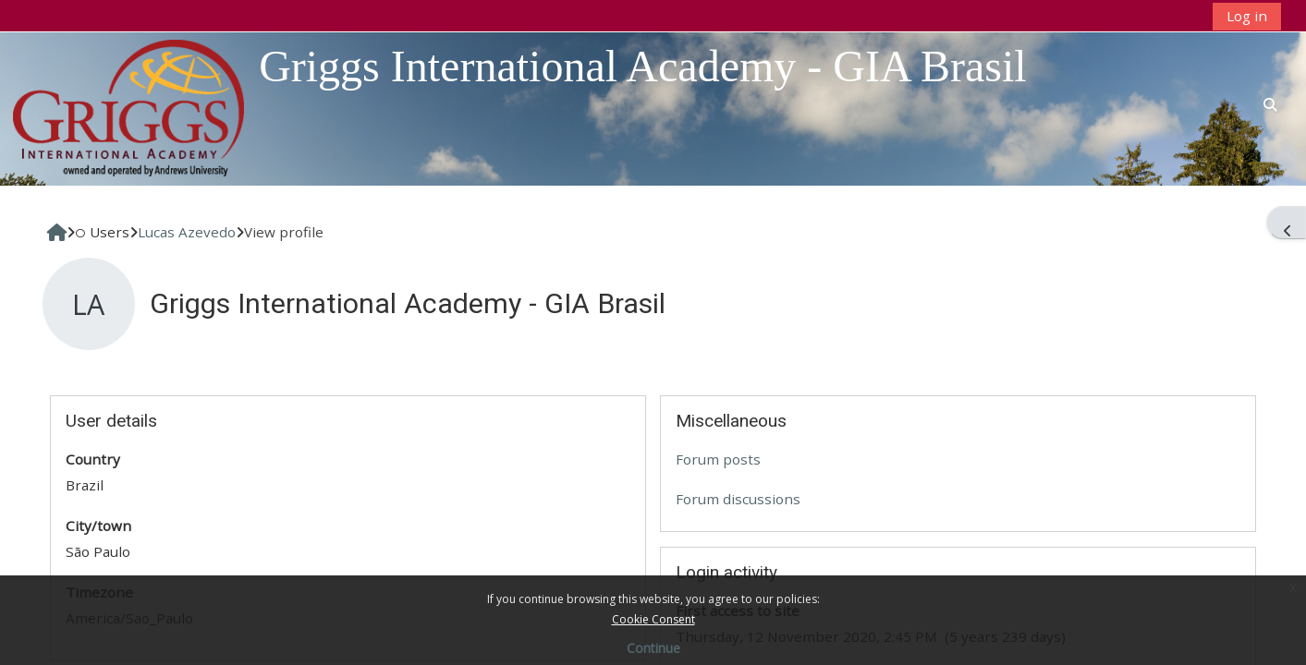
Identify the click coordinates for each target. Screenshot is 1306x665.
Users (102, 232)
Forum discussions (738, 499)
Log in (1247, 15)
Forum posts (718, 459)
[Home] (128, 107)
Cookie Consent (653, 619)
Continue (653, 648)
